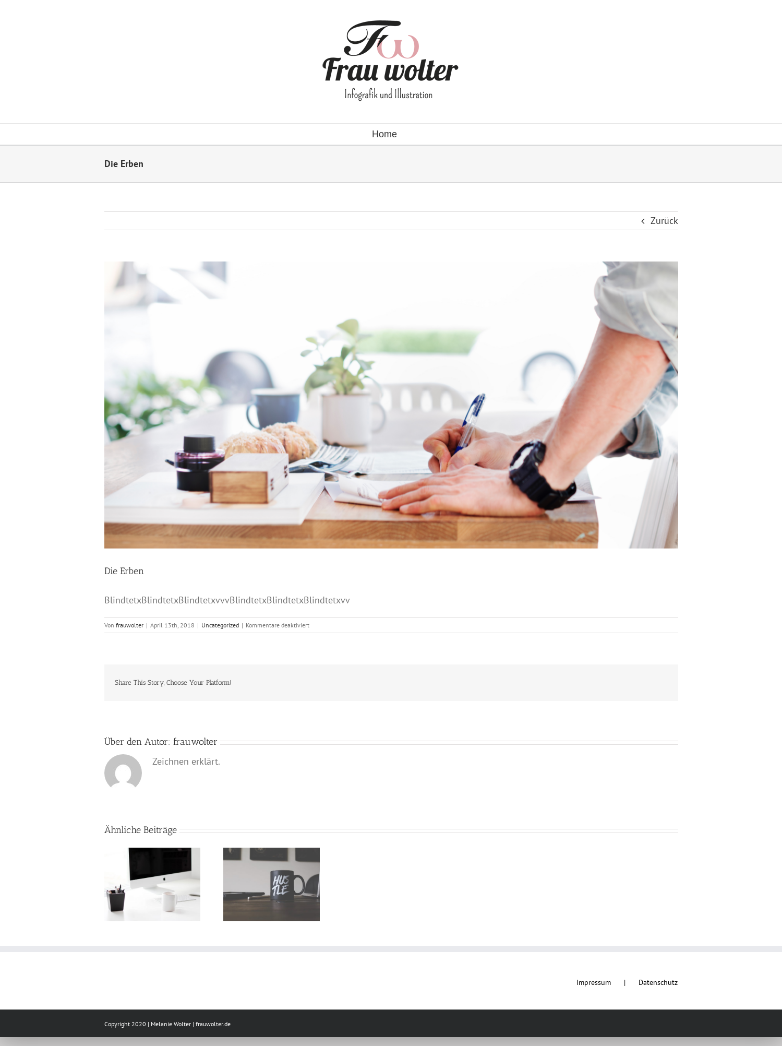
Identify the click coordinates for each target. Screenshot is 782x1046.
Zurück (664, 221)
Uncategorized (220, 625)
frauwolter (129, 625)
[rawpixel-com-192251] (391, 405)
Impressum (593, 982)
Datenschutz (658, 982)
